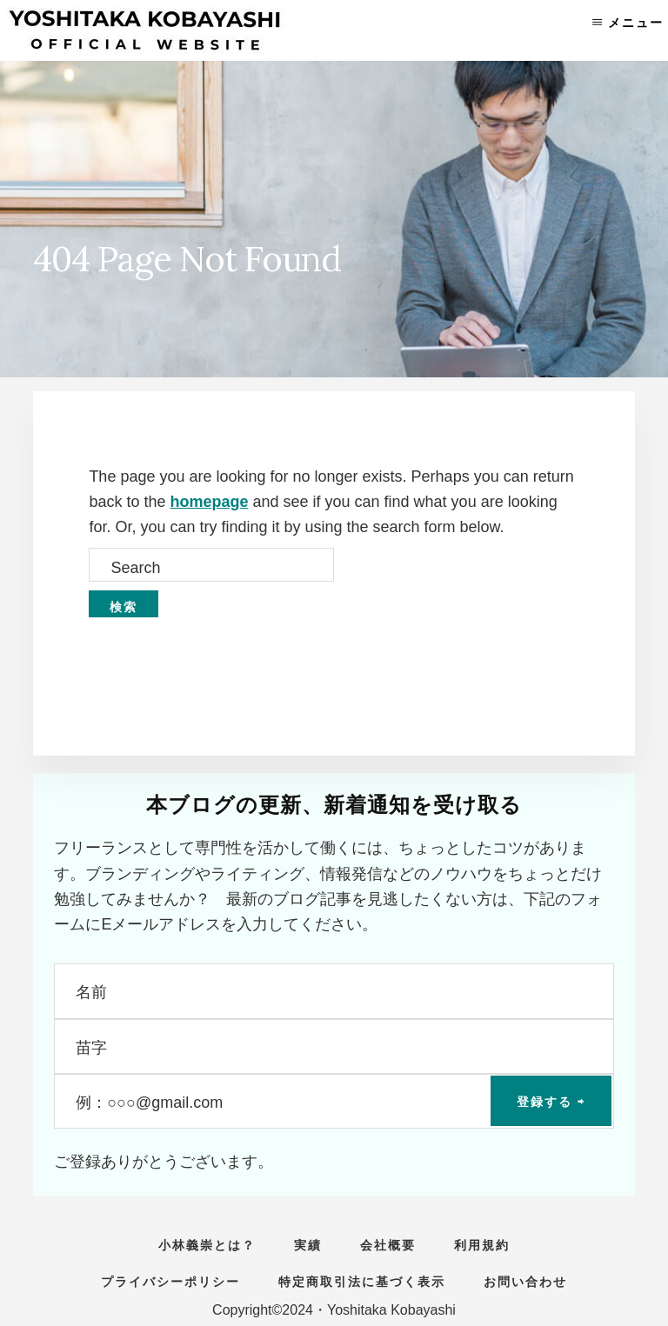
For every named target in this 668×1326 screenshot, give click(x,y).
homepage (209, 501)
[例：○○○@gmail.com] (333, 1101)
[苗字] (333, 1046)
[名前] (333, 990)
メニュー (636, 23)
